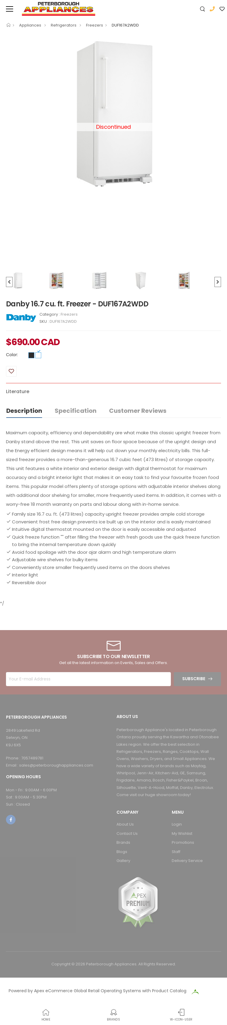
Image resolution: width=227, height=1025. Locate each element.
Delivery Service (187, 860)
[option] (113, 113)
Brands (123, 842)
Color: (12, 355)
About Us (125, 824)
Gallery (123, 860)
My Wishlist (182, 833)
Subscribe (193, 679)
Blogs (121, 852)
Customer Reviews (137, 411)
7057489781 (32, 758)
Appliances (30, 25)
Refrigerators (64, 25)
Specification (75, 411)
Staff (176, 852)
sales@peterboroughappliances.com (56, 765)
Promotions (183, 842)
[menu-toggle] (9, 9)
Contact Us (127, 833)
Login (177, 824)
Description (24, 411)
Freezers (94, 25)
